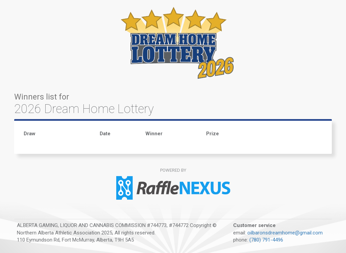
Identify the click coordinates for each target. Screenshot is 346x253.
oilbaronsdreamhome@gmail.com (285, 233)
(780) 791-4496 (266, 240)
